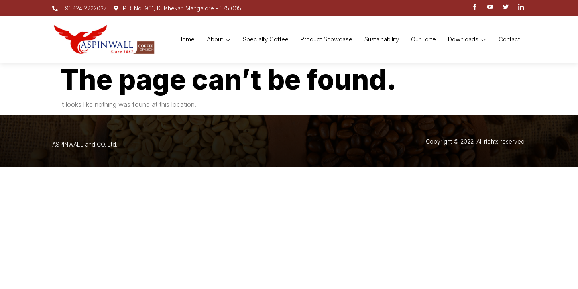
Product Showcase (326, 39)
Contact (509, 39)
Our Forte (423, 39)
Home (186, 39)
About (219, 39)
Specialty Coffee (266, 39)
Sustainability (381, 39)
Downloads (467, 39)
